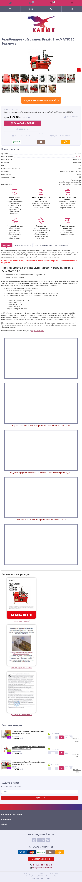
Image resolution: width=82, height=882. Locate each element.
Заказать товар (23, 123)
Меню (31, 9)
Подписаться (39, 798)
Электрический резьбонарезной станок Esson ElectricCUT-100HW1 (28, 763)
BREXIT (78, 156)
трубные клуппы (37, 331)
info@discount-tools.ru (42, 867)
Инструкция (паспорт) (21, 600)
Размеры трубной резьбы (21, 647)
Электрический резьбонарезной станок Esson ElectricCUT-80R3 (28, 732)
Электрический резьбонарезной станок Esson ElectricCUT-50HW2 (28, 748)
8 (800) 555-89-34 (42, 864)
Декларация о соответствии (21, 694)
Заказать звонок (41, 858)
